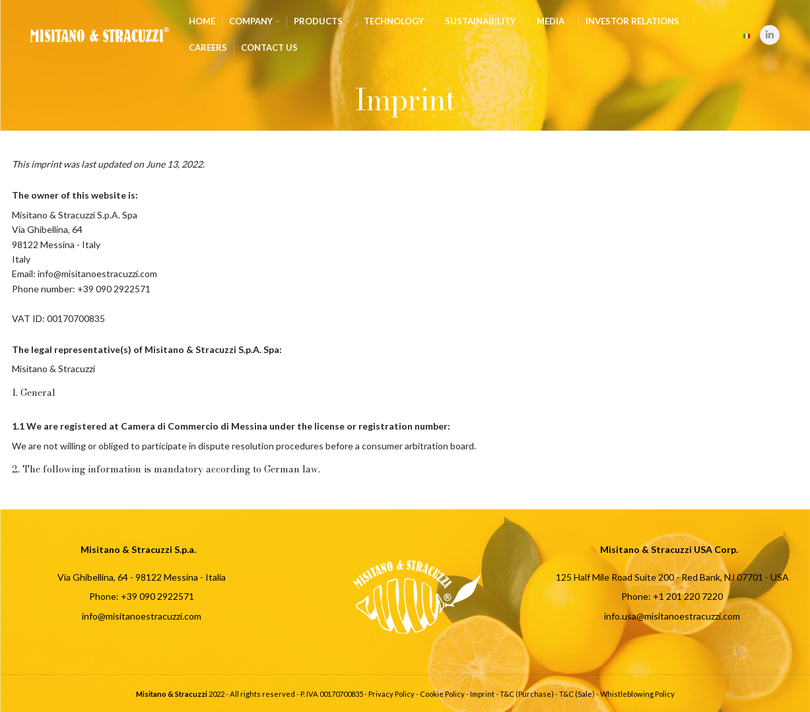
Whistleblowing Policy (637, 694)
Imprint (482, 694)
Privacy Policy (391, 694)
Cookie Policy (442, 694)
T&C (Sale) (577, 694)
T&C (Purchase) (527, 694)
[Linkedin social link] (770, 35)
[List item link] (138, 596)
